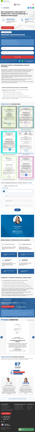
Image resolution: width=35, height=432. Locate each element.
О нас (28, 405)
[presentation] (1, 337)
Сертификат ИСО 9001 (19, 405)
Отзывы (28, 409)
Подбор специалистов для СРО (7, 409)
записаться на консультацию (8, 306)
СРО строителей (4, 405)
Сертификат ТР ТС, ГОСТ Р (19, 409)
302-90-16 (6, 7)
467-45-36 (6, 8)
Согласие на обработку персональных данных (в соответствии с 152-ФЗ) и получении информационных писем (9, 61)
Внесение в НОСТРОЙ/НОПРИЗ (7, 410)
